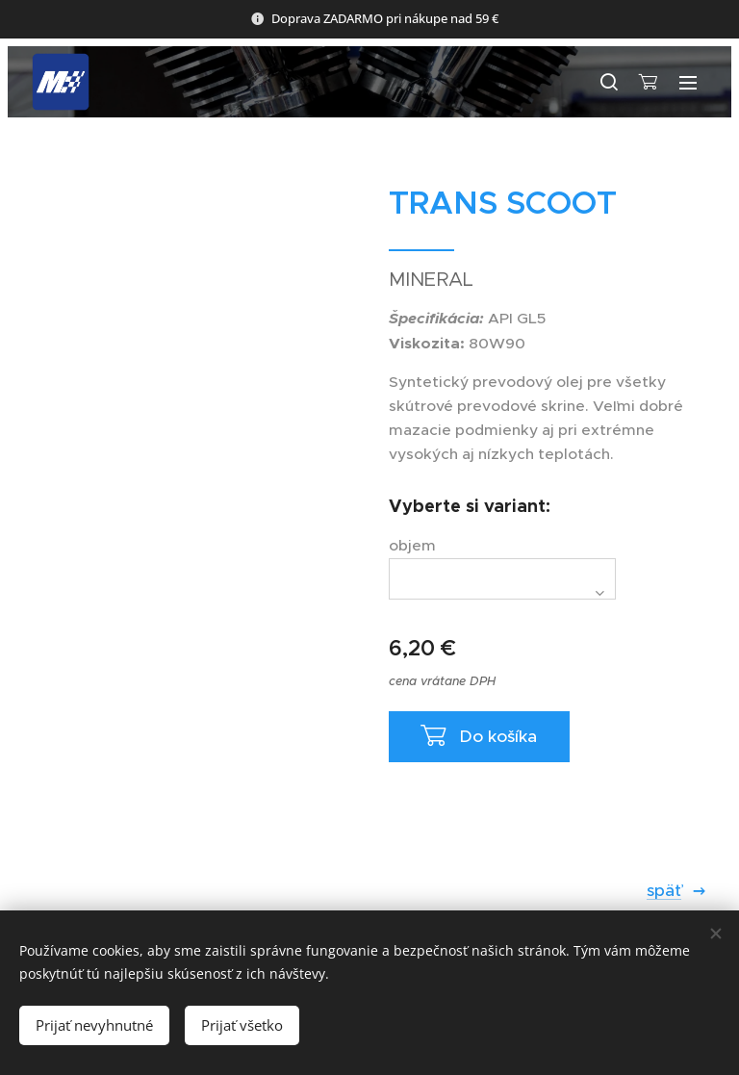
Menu (688, 83)
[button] (608, 82)
